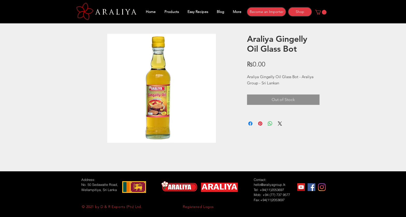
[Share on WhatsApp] (270, 123)
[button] (321, 12)
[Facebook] (311, 187)
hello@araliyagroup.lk (270, 184)
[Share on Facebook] (250, 123)
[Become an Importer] (266, 12)
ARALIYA (115, 12)
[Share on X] (280, 123)
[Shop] (300, 12)
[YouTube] (301, 187)
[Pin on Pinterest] (260, 123)
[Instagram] (322, 187)
